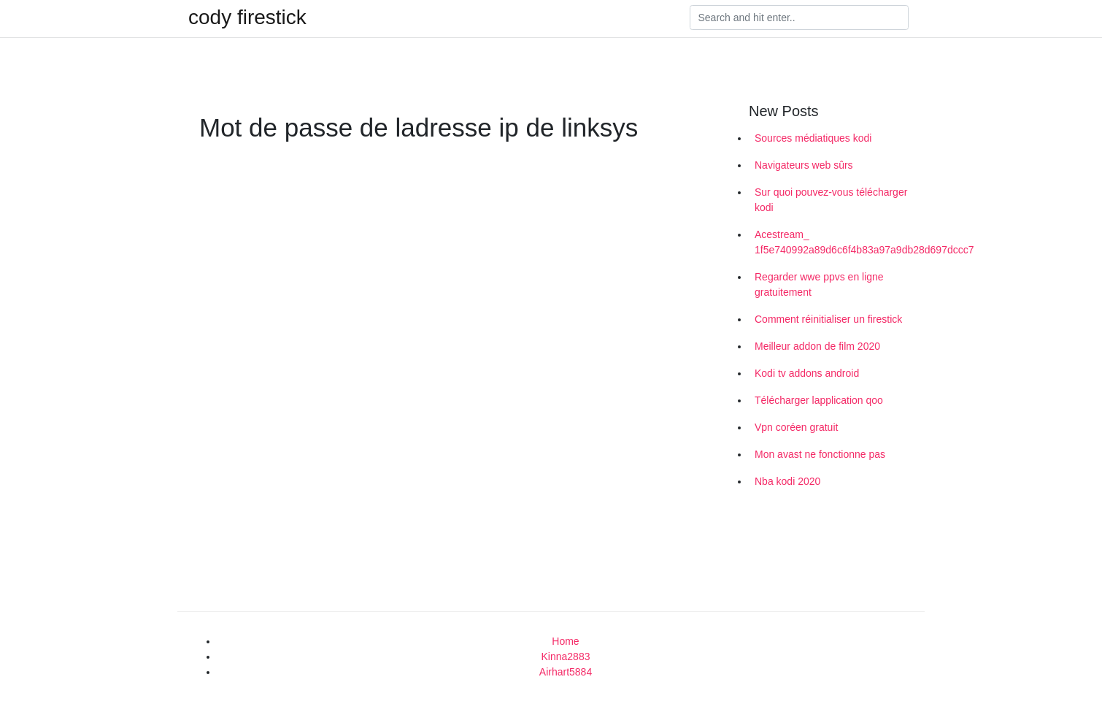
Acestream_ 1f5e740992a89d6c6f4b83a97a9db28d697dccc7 (834, 242)
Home (565, 641)
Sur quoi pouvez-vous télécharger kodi (831, 199)
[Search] (799, 17)
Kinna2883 (566, 656)
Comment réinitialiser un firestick (828, 319)
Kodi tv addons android (807, 373)
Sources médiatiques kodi (813, 138)
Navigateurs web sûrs (804, 165)
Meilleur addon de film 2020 (817, 346)
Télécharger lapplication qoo (819, 400)
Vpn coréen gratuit (796, 427)
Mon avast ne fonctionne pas (820, 454)
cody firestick (247, 17)
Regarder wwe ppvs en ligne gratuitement (819, 284)
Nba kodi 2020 (787, 481)
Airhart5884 (565, 672)
